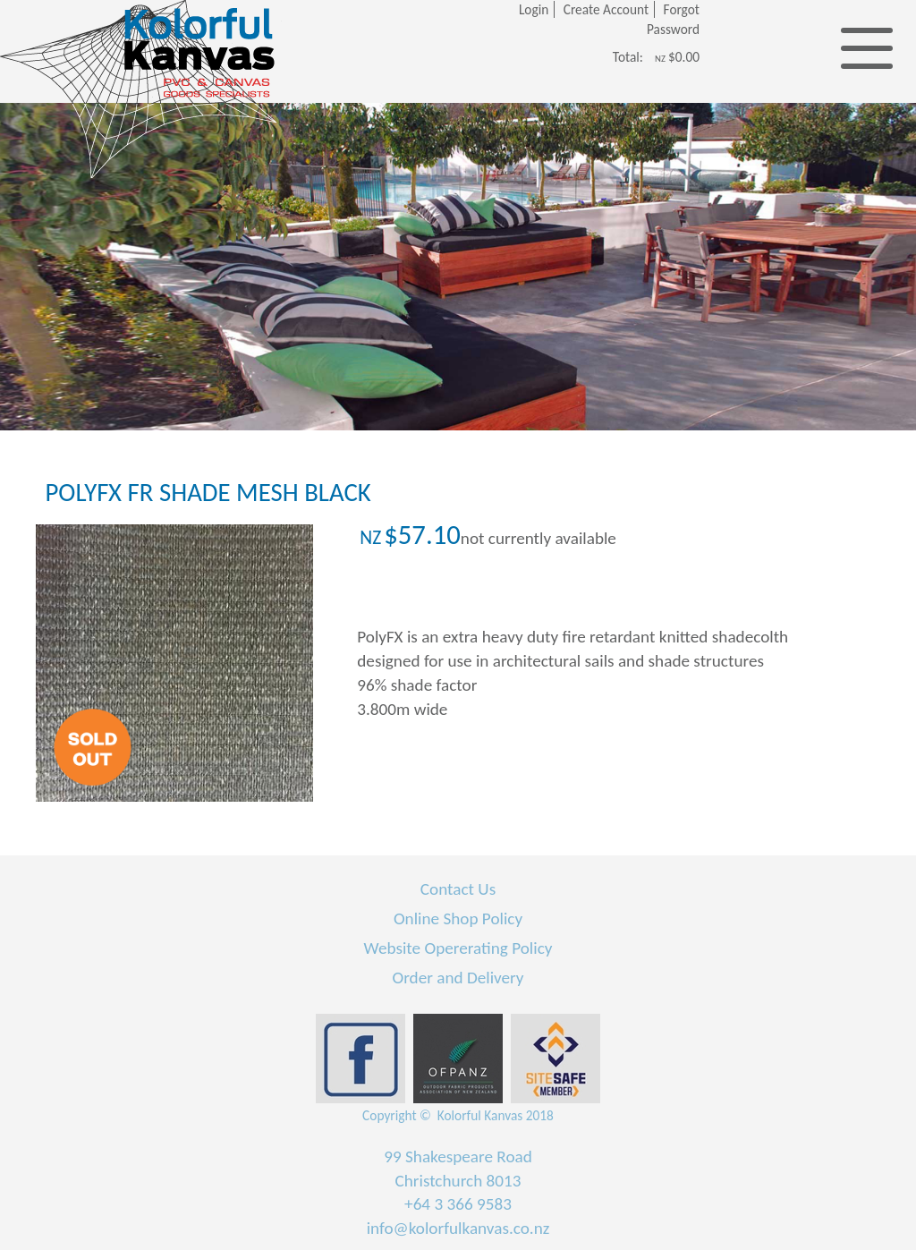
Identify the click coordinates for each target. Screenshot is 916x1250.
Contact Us (458, 889)
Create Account (606, 9)
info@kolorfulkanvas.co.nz (458, 1228)
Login (533, 9)
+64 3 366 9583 (458, 1204)
